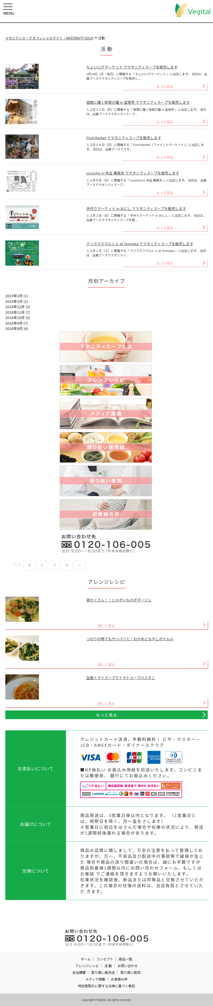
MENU (9, 9)
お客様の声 (119, 979)
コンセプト (104, 959)
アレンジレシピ (87, 965)
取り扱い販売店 (103, 972)
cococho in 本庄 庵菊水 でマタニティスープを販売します (132, 173)
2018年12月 (15, 306)
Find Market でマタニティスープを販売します (123, 137)
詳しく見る (106, 625)
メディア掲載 (95, 979)
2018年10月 (15, 317)
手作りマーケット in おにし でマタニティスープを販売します (136, 208)
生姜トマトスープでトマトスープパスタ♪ (120, 677)
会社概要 (79, 972)
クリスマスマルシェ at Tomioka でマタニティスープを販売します (139, 243)
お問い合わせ (128, 965)
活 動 (108, 965)
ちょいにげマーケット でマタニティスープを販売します (131, 67)
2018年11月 (15, 312)
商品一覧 (125, 959)
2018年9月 (14, 323)
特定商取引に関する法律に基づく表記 (106, 985)
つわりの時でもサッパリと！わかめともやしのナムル (130, 638)
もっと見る (164, 86)
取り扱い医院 (131, 972)
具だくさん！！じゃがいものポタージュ (118, 600)
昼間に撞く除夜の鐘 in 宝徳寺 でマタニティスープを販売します (138, 102)
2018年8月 (14, 328)
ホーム (86, 959)
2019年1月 (14, 301)
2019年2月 (14, 295)
